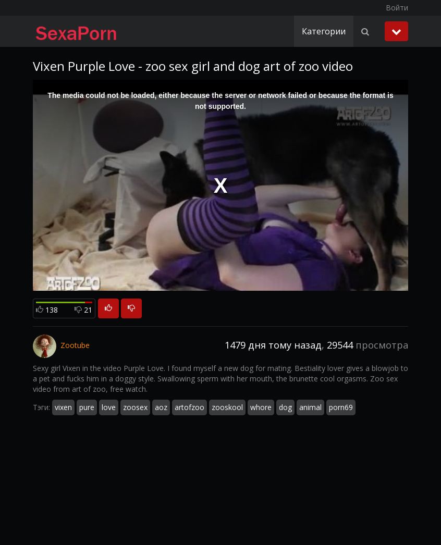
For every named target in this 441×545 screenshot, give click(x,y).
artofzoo (189, 407)
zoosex (135, 407)
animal (310, 407)
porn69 (341, 407)
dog (285, 407)
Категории (324, 31)
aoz (161, 407)
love (109, 407)
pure (86, 407)
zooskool (227, 407)
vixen (63, 407)
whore (261, 407)
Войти (397, 8)
